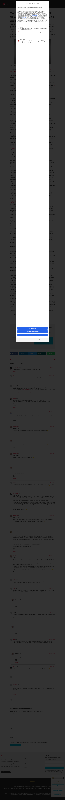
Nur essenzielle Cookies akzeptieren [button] (32, 328)
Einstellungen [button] (24, 14)
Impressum (35, 337)
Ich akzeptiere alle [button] (32, 325)
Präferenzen (22, 337)
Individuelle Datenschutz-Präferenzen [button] (32, 332)
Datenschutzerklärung (34, 12)
